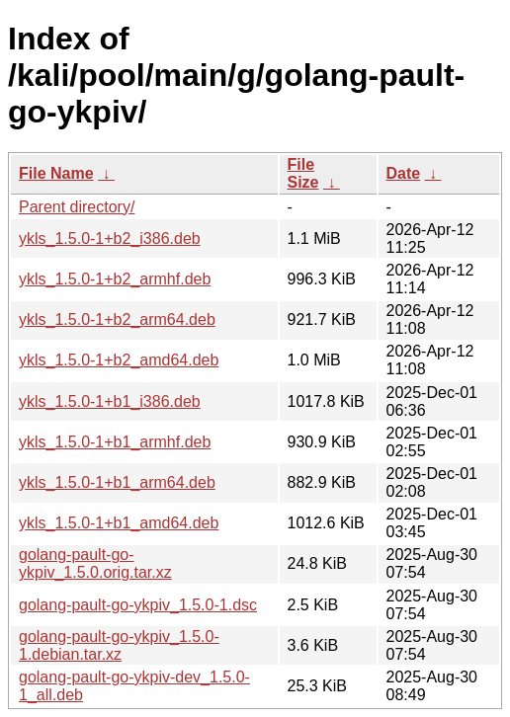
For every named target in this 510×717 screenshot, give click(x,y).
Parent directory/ (76, 207)
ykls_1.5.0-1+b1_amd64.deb (118, 523)
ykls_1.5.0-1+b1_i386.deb (110, 401)
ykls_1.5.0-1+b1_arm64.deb (117, 482)
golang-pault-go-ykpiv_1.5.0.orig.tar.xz (95, 563)
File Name (56, 173)
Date (403, 173)
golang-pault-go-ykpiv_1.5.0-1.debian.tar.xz (119, 645)
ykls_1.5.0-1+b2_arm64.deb (117, 319)
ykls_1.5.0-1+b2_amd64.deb (118, 360)
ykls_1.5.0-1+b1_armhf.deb (115, 442)
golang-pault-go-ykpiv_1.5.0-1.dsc (138, 605)
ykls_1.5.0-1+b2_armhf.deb (115, 279)
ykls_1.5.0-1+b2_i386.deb (110, 238)
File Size (303, 173)
